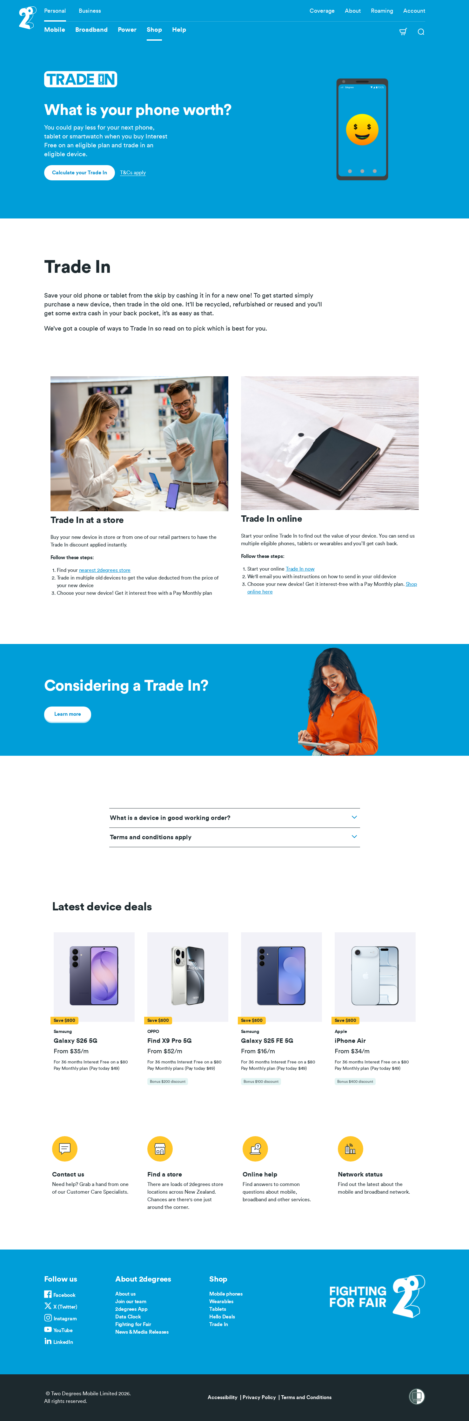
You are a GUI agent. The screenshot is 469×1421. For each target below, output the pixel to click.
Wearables (221, 1301)
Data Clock (128, 1316)
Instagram (65, 1318)
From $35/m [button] (71, 1051)
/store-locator (187, 1172)
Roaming (382, 11)
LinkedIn (63, 1342)
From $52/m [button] (164, 1051)
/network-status (378, 1172)
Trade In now (300, 569)
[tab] (94, 1011)
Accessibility (223, 1397)
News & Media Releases (142, 1332)
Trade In (218, 1324)
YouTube (63, 1330)
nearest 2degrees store (105, 570)
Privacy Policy (259, 1397)
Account (414, 11)
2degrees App (131, 1309)
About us (125, 1294)
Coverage (322, 11)
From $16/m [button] (258, 1051)
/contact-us (92, 1172)
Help (179, 30)
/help (282, 1172)
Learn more (67, 714)
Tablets (217, 1309)
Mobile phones (226, 1294)
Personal (55, 11)
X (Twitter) (65, 1307)
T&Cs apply (133, 172)
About (353, 11)
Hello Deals (222, 1316)
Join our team (130, 1301)
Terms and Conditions (306, 1397)
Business (90, 11)
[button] (94, 977)
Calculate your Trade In (79, 172)
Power (127, 30)
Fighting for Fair (133, 1324)
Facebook (64, 1295)
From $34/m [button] (352, 1051)
